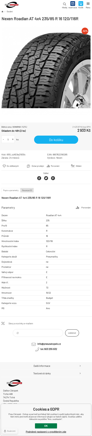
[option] (46, 70)
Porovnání (55, 166)
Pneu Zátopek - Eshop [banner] (11, 5)
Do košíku (56, 140)
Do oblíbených (13, 166)
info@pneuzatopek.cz (49, 343)
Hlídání (78, 166)
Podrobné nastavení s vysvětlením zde (46, 432)
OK (46, 426)
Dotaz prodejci (38, 166)
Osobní (10, 11)
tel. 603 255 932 (48, 348)
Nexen (59, 157)
